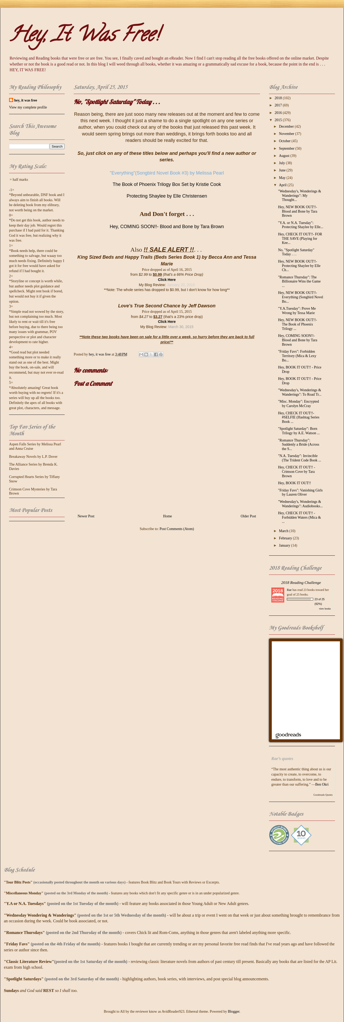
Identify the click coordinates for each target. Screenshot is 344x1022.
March (284, 531)
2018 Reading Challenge (301, 582)
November (287, 134)
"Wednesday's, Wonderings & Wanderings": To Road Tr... (299, 392)
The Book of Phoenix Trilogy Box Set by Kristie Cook (167, 184)
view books (325, 608)
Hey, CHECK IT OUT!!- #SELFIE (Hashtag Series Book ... (298, 417)
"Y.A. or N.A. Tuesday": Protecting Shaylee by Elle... (300, 225)
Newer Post (86, 516)
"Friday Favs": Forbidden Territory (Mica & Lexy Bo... (297, 356)
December (287, 126)
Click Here (167, 280)
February (286, 538)
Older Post (248, 516)
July (282, 163)
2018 (279, 98)
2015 (279, 120)
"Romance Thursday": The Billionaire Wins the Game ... (299, 281)
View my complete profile (28, 107)
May (282, 178)
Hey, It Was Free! (84, 36)
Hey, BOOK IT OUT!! (294, 483)
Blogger (233, 1011)
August (284, 156)
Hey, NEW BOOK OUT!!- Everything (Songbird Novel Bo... (300, 297)
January (285, 545)
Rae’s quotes (282, 758)
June (282, 170)
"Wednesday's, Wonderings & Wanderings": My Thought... (299, 195)
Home (167, 516)
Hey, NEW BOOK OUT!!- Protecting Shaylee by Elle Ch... (299, 265)
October (285, 141)
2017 (279, 105)
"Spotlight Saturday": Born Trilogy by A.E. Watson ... (299, 431)
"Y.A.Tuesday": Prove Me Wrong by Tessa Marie (297, 311)
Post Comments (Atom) (177, 529)
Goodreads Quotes (323, 794)
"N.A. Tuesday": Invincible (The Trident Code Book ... (299, 458)
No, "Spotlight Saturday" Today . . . (296, 252)
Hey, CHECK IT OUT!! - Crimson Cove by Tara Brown (296, 471)
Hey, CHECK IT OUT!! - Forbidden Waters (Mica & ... (299, 517)
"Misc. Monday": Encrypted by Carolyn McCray (298, 404)
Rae (289, 590)
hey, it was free (25, 100)
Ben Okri (322, 784)
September (287, 148)
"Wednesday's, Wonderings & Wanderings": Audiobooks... (300, 504)
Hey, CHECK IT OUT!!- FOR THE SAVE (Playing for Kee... (300, 238)
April (283, 185)
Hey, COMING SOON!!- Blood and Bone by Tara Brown (167, 226)
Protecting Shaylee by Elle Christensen (166, 196)
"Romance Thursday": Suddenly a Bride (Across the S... (298, 444)
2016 (279, 113)
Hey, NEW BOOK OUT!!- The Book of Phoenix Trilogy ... (297, 324)
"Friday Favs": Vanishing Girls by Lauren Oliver (300, 492)
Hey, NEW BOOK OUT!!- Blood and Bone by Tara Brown (297, 211)
